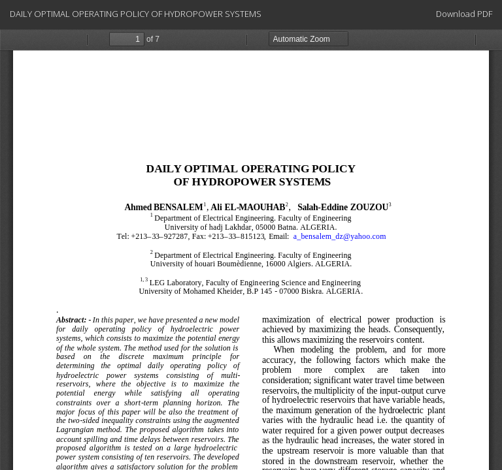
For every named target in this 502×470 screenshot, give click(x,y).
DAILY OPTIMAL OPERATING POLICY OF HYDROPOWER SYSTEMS (135, 14)
